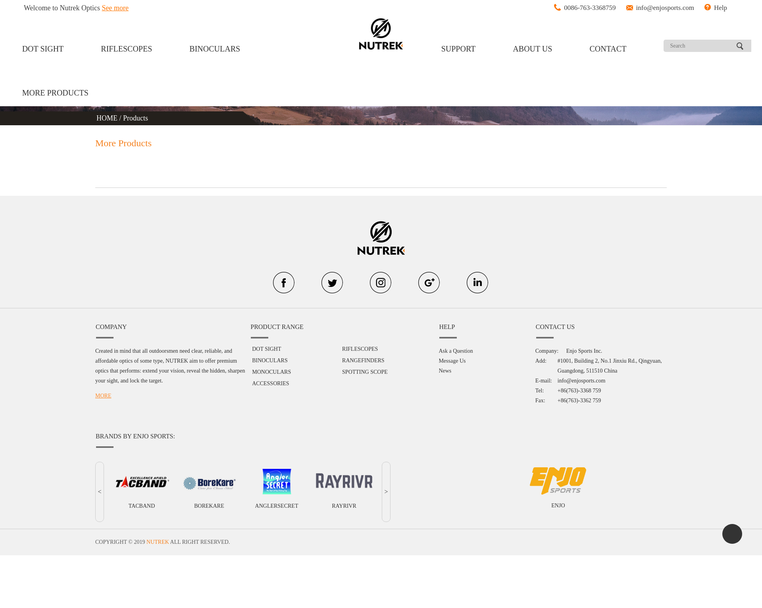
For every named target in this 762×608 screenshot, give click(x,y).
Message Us (452, 361)
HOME (107, 118)
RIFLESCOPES (126, 48)
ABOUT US (532, 48)
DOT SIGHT (43, 48)
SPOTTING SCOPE (365, 372)
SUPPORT (458, 48)
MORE (103, 396)
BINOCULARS (214, 48)
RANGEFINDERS (363, 360)
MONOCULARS (271, 372)
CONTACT (608, 48)
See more (115, 8)
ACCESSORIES (270, 383)
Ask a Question (456, 351)
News (445, 371)
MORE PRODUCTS (55, 92)
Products (135, 118)
